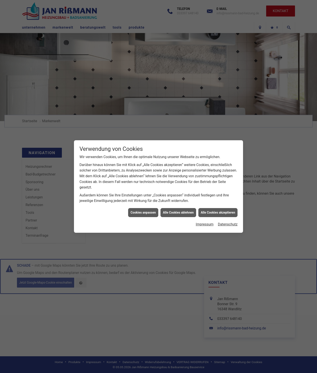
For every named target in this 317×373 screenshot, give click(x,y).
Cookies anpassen (143, 208)
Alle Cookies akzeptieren (218, 208)
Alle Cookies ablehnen (178, 208)
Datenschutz (228, 220)
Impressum (205, 220)
